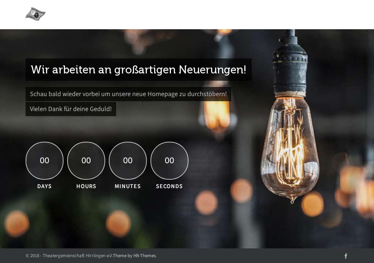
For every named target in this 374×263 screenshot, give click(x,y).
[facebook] (345, 255)
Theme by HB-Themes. (135, 255)
